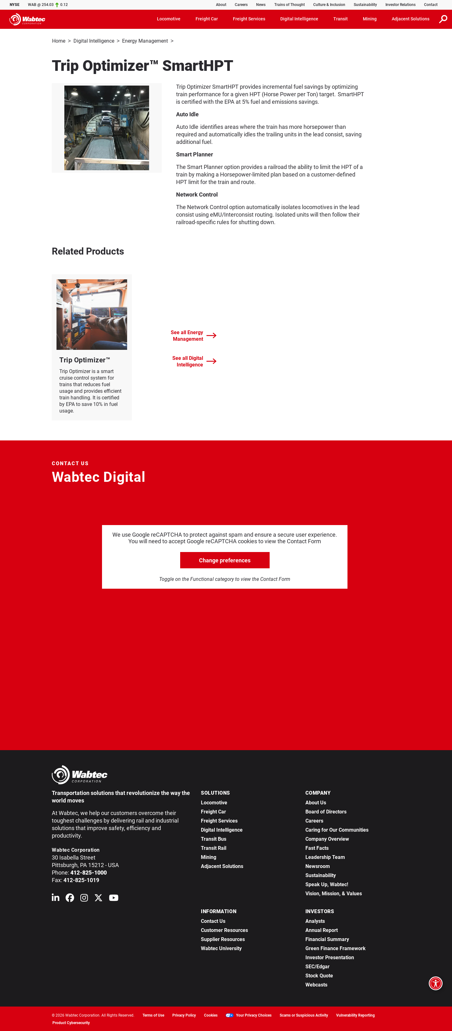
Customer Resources (224, 930)
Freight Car (213, 811)
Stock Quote (319, 975)
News (261, 5)
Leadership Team (325, 857)
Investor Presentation (329, 957)
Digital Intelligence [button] (299, 18)
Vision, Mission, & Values (333, 893)
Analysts (315, 920)
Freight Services (219, 820)
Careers (241, 5)
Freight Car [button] (207, 18)
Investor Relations (400, 5)
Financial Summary (327, 939)
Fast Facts (317, 847)
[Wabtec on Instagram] (84, 899)
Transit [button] (340, 18)
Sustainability (365, 5)
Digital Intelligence (93, 41)
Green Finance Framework (335, 948)
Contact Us (213, 920)
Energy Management (145, 41)
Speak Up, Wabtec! (326, 884)
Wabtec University (221, 948)
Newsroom (317, 866)
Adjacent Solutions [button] (410, 18)
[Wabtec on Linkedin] (55, 899)
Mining (208, 857)
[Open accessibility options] (436, 983)
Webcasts (316, 984)
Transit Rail (213, 847)
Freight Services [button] (249, 18)
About (221, 5)
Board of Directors (326, 811)
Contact (431, 5)
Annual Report (321, 930)
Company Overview (327, 838)
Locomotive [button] (168, 18)
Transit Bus (213, 838)
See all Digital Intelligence (194, 361)
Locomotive (214, 802)
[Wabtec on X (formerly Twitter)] (98, 899)
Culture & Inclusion (329, 5)
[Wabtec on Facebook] (70, 899)
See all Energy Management (194, 335)
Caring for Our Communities (337, 829)
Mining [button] (370, 18)
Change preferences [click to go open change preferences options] (224, 559)
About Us (315, 802)
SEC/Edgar (317, 966)
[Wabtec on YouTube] (114, 899)
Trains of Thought (289, 5)
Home (58, 41)
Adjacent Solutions (222, 866)
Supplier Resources (223, 939)
